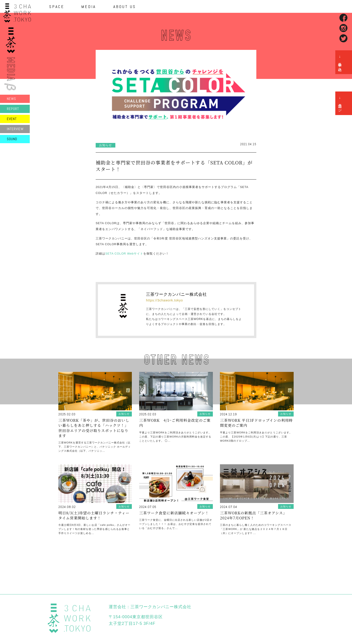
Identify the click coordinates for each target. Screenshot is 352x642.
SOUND (12, 139)
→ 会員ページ (340, 103)
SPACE (56, 7)
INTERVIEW (15, 128)
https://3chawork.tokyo (164, 300)
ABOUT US (124, 7)
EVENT (12, 118)
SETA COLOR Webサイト (124, 253)
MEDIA (88, 7)
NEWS (11, 98)
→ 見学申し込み (340, 62)
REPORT (13, 108)
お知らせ (105, 145)
